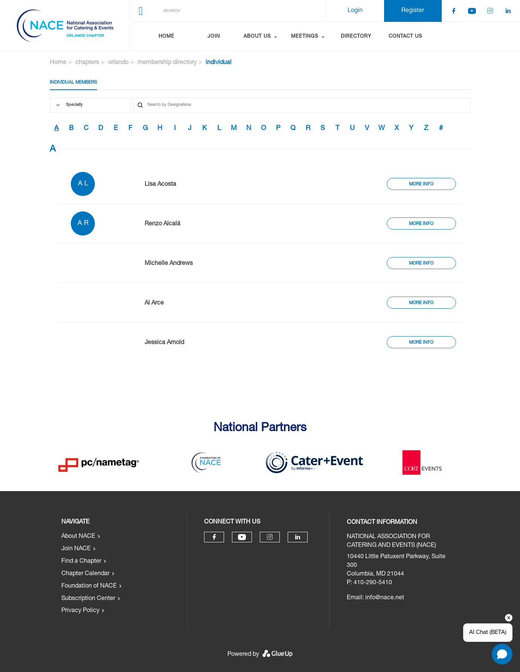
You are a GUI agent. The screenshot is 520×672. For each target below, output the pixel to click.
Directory (356, 36)
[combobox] (90, 105)
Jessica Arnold (164, 343)
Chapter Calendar (85, 574)
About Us (257, 36)
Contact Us (405, 36)
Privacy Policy (80, 611)
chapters (87, 63)
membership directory (167, 63)
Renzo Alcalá (162, 224)
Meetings (304, 36)
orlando (118, 63)
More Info (421, 184)
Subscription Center (88, 599)
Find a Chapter (81, 562)
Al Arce (154, 303)
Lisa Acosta (160, 185)
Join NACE (76, 549)
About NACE (78, 537)
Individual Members (73, 82)
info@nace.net (384, 598)
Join (213, 36)
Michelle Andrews (169, 264)
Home (166, 36)
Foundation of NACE (89, 586)
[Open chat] (502, 654)
